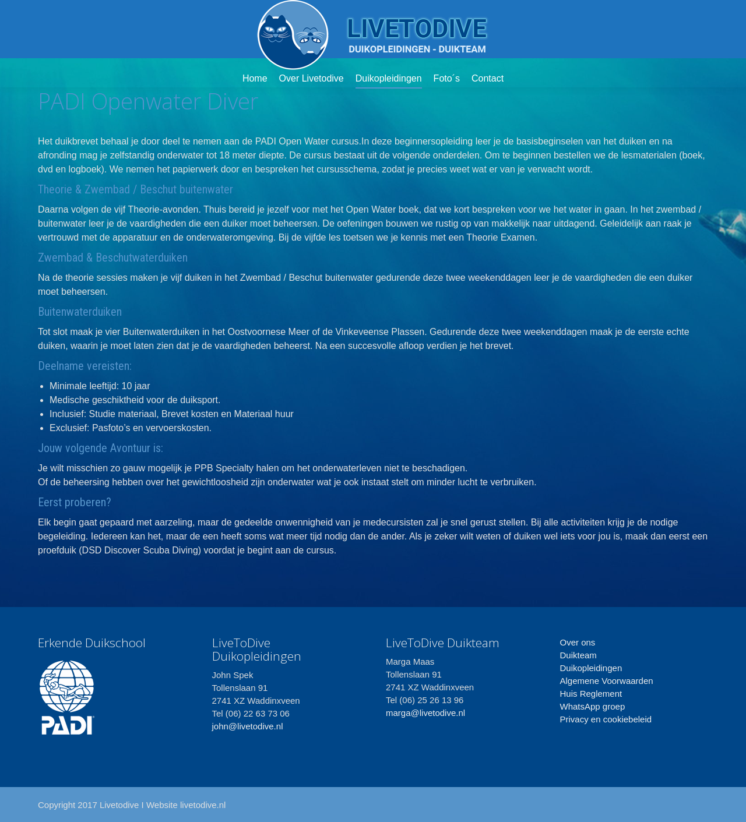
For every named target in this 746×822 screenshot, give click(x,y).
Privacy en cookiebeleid (606, 719)
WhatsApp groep (592, 706)
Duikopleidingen (591, 668)
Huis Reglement (591, 693)
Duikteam (578, 655)
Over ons (578, 642)
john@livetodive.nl (247, 726)
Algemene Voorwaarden (606, 681)
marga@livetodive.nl (425, 713)
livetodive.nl (203, 805)
